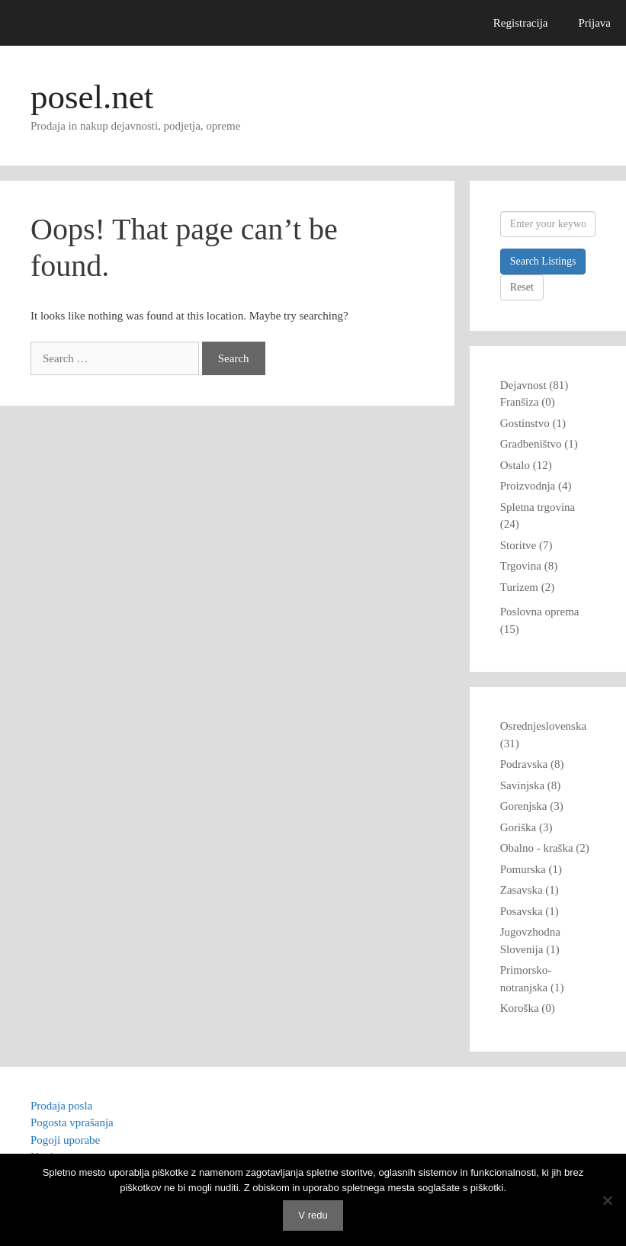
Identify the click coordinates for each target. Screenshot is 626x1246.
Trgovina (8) (528, 566)
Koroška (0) (527, 1008)
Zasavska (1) (529, 890)
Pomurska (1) (531, 869)
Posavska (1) (529, 911)
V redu (312, 1215)
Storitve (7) (526, 545)
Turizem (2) (527, 587)
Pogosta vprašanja (72, 1122)
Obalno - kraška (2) (544, 848)
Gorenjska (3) (531, 806)
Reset (522, 287)
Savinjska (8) (530, 785)
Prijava (595, 23)
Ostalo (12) (526, 465)
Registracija (520, 23)
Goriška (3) (526, 827)
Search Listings (543, 261)
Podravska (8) (532, 764)
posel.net (91, 97)
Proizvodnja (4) (536, 486)
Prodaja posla (61, 1106)
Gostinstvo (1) (533, 423)
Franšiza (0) (527, 402)
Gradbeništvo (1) (539, 444)
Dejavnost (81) (534, 385)
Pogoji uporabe (65, 1140)
